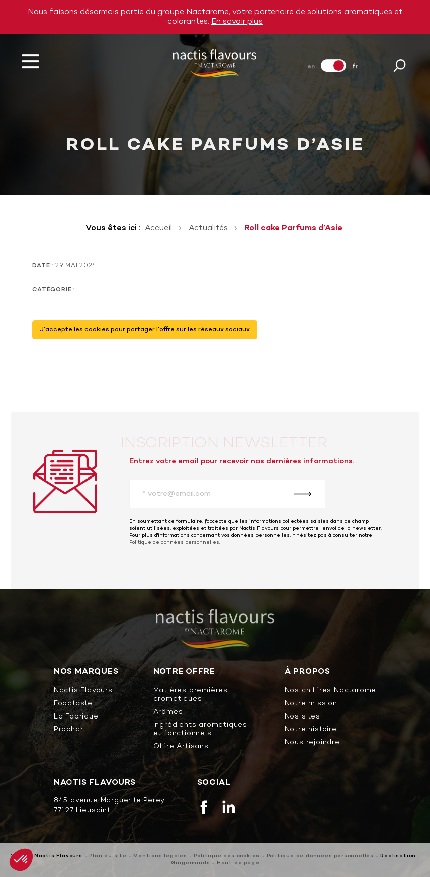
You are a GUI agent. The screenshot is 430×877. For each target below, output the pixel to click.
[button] (21, 860)
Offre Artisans (181, 747)
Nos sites (302, 717)
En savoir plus (237, 21)
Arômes (168, 712)
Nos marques (86, 672)
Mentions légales (160, 856)
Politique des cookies (227, 856)
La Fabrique (76, 717)
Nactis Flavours (83, 691)
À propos (307, 672)
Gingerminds (190, 863)
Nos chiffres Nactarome (331, 691)
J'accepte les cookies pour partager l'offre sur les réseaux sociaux (145, 329)
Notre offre (184, 672)
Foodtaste (73, 704)
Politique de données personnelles (174, 542)
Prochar (68, 730)
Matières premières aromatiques (190, 695)
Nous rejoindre (312, 743)
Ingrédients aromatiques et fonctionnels (200, 729)
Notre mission (311, 704)
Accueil (158, 228)
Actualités (208, 228)
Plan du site (108, 856)
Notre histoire (311, 730)
